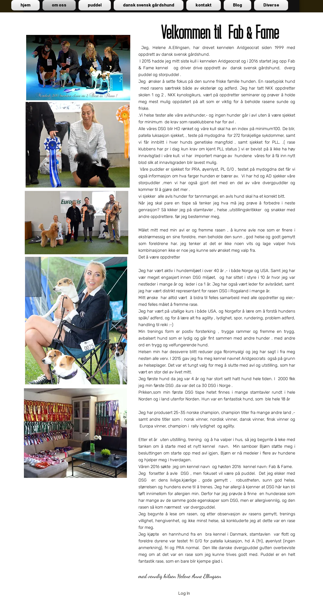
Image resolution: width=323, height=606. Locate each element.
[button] (94, 5)
